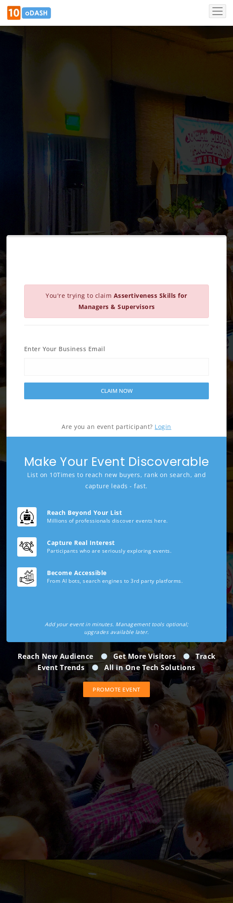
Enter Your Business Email (65, 349)
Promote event (116, 689)
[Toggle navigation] (217, 11)
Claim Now (117, 391)
